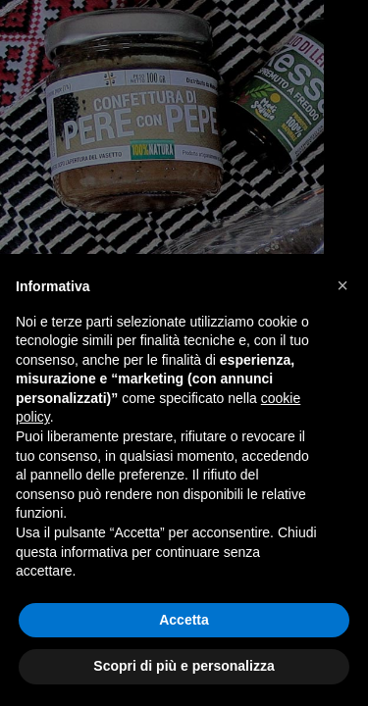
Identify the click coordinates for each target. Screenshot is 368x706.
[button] (342, 285)
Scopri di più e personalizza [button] (183, 666)
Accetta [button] (184, 620)
